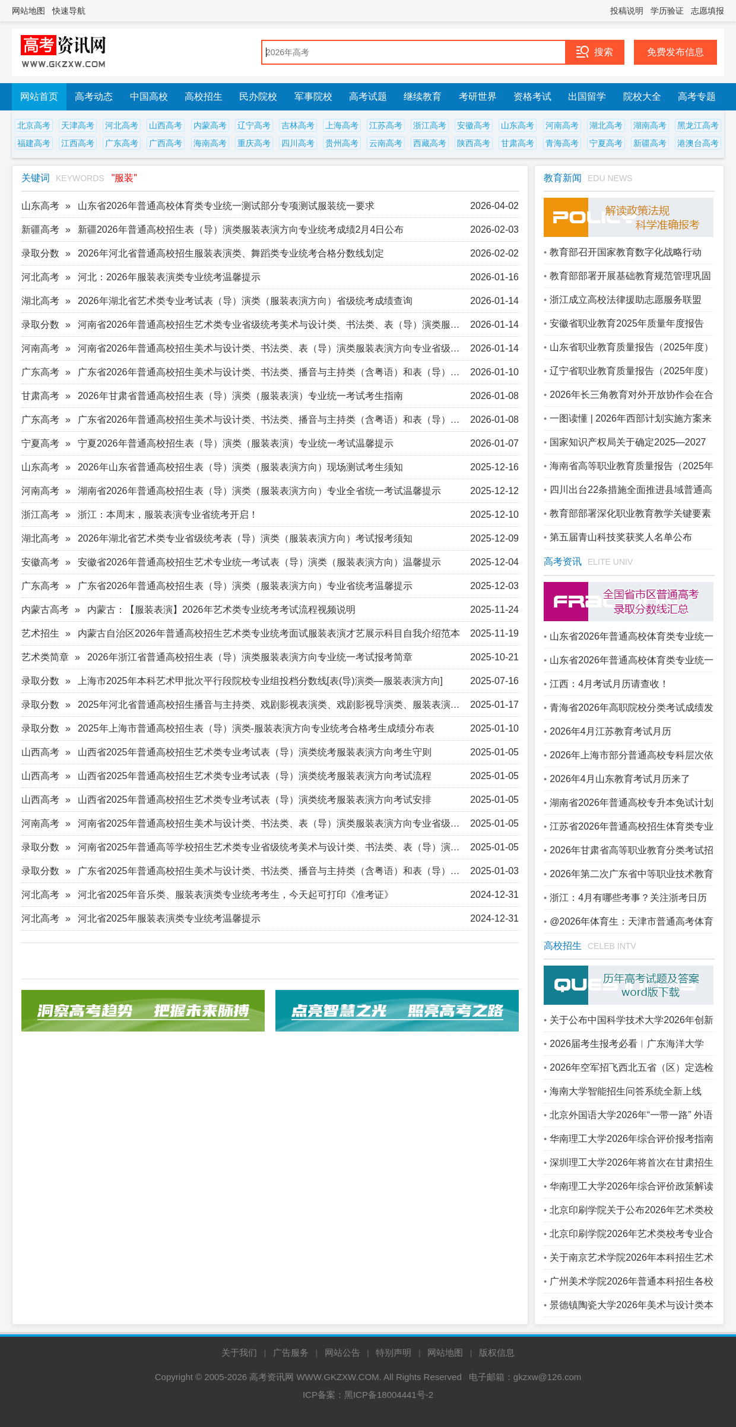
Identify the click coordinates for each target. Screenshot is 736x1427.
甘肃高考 (517, 143)
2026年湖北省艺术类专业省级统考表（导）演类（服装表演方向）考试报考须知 (245, 538)
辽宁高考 (254, 125)
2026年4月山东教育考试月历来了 (620, 779)
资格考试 (532, 96)
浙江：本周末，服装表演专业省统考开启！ (168, 515)
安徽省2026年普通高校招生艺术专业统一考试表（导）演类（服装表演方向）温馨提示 (259, 562)
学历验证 (667, 10)
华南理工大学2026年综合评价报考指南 (631, 1139)
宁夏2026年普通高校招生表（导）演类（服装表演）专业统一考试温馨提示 (236, 443)
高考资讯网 (271, 1377)
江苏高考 (385, 125)
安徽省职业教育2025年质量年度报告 (627, 323)
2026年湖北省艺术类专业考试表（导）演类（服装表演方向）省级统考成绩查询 (245, 301)
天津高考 (77, 125)
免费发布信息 (675, 52)
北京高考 (33, 125)
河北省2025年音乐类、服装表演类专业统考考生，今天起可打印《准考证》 (236, 895)
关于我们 (239, 1352)
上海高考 (342, 125)
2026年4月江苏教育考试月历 (610, 731)
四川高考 (298, 143)
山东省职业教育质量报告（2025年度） (631, 347)
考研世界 (478, 96)
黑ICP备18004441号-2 (388, 1395)
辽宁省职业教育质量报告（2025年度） (631, 371)
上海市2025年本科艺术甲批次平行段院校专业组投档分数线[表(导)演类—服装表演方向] (260, 681)
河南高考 (562, 125)
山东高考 (517, 125)
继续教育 (423, 96)
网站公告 (342, 1352)
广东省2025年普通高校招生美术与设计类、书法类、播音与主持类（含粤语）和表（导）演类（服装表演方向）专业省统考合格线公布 (273, 871)
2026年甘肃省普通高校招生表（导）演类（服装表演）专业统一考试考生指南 (240, 396)
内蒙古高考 (45, 610)
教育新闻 (563, 178)
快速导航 (68, 10)
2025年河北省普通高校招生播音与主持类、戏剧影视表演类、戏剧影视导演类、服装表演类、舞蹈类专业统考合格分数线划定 (273, 705)
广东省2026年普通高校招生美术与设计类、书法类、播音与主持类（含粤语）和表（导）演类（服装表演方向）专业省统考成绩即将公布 (273, 420)
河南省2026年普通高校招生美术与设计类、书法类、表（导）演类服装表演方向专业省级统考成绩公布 (273, 348)
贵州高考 (342, 143)
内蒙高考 (210, 125)
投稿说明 (626, 10)
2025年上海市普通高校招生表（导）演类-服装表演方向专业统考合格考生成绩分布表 (256, 728)
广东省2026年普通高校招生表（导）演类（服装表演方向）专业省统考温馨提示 (245, 586)
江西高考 (77, 143)
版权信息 (497, 1352)
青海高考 (562, 143)
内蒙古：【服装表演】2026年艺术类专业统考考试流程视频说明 (221, 610)
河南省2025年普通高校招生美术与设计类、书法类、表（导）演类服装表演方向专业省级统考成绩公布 (273, 823)
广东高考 (121, 143)
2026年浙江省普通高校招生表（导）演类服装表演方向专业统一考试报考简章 (250, 657)
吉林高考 (298, 125)
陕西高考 (473, 143)
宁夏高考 (606, 143)
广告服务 (291, 1352)
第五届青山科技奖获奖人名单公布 (621, 537)
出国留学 (587, 96)
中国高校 (149, 96)
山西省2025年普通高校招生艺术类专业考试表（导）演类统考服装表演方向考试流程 (255, 776)
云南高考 (385, 143)
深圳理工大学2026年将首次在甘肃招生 (631, 1162)
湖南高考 (650, 125)
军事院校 (313, 96)
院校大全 (642, 96)
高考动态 (94, 96)
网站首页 (39, 96)
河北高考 (121, 125)
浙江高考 (429, 125)
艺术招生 (40, 633)
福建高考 (33, 143)
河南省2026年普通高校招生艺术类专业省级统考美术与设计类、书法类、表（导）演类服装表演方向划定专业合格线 (273, 324)
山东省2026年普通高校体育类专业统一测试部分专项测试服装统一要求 (226, 206)
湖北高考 (606, 125)
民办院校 (258, 96)
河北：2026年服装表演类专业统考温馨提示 (169, 277)
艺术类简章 (45, 657)
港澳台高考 (698, 143)
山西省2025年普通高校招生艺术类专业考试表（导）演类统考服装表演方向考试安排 (255, 800)
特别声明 (393, 1352)
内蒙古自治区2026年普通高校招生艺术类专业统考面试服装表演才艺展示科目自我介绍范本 (269, 633)
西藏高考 (429, 143)
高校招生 (204, 96)
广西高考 (165, 143)
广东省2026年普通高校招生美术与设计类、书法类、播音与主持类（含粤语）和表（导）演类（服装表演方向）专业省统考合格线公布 (273, 372)
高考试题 (368, 96)
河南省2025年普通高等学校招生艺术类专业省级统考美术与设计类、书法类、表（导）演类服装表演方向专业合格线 (273, 847)
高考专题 (697, 96)
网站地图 (28, 10)
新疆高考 (650, 143)
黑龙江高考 (698, 125)
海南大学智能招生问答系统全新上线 (626, 1091)
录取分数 (40, 253)
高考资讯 (563, 561)
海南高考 (210, 143)
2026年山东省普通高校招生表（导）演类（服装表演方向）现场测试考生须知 (240, 467)
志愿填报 (707, 10)
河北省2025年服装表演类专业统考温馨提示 (169, 918)
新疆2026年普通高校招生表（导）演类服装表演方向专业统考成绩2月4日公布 (241, 229)
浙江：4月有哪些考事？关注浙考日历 (628, 898)
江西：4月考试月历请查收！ (609, 684)
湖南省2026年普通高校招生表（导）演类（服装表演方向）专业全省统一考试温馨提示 (259, 491)
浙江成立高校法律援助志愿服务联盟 (626, 300)
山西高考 (165, 125)
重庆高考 (254, 143)
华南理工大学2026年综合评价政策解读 (631, 1186)
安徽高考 (473, 125)
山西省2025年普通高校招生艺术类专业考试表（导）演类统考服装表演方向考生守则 (255, 752)
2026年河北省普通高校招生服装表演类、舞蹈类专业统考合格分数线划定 (231, 253)
